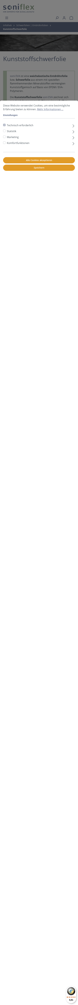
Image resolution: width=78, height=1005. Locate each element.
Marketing (13, 137)
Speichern (39, 167)
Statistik (11, 131)
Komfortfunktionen (18, 143)
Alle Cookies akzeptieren (39, 160)
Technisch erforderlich (20, 125)
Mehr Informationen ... (50, 109)
